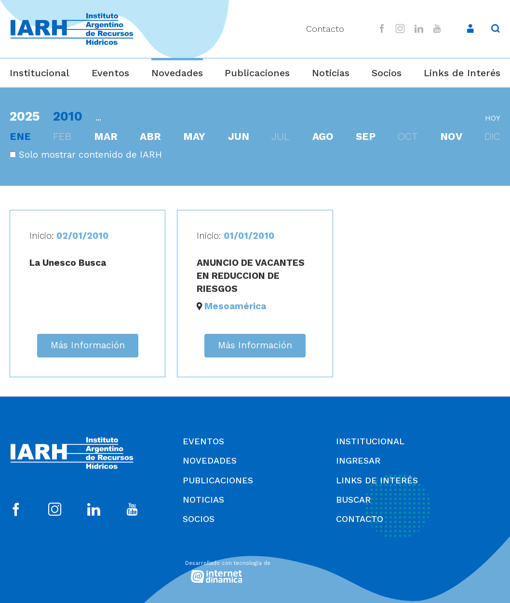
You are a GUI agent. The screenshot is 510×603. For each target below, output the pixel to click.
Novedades (177, 73)
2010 (67, 116)
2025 (25, 116)
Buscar (353, 499)
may (194, 136)
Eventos (110, 73)
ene (20, 136)
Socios (387, 73)
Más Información (88, 345)
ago (323, 136)
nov (451, 136)
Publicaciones (257, 73)
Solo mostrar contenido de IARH (86, 154)
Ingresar (358, 460)
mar (106, 136)
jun (238, 136)
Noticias (330, 73)
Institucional (39, 73)
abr (150, 136)
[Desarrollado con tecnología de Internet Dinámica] (255, 570)
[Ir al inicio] (72, 29)
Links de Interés (462, 73)
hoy (492, 118)
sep (366, 136)
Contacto (325, 29)
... (98, 117)
